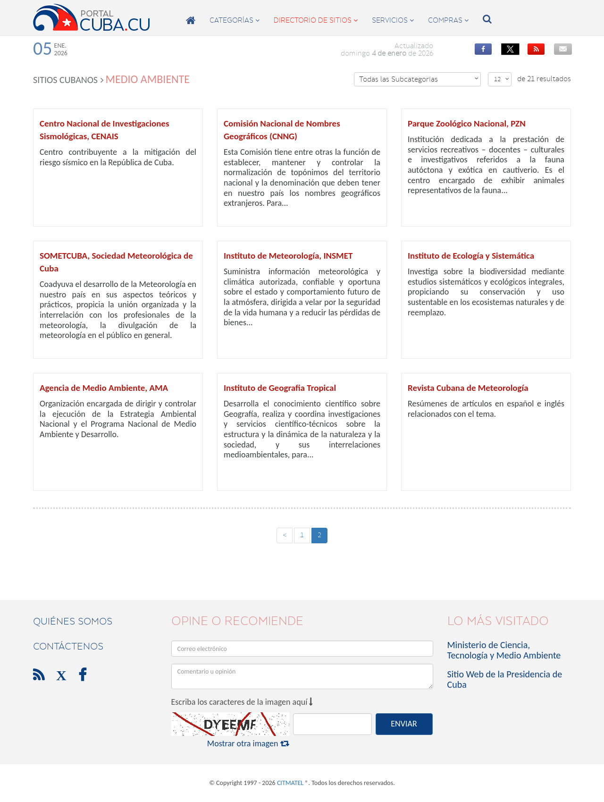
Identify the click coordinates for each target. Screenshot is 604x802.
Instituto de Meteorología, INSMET (288, 255)
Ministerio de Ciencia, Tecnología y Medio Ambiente (504, 650)
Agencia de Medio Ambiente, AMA (104, 387)
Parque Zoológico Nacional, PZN (467, 123)
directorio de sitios (316, 20)
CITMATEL (290, 783)
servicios (393, 20)
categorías (235, 20)
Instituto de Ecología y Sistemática (471, 255)
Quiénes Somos (72, 621)
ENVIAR (404, 723)
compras (448, 20)
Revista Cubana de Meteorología (468, 387)
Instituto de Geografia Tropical (280, 387)
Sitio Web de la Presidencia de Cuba (504, 679)
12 (501, 79)
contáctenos (68, 646)
